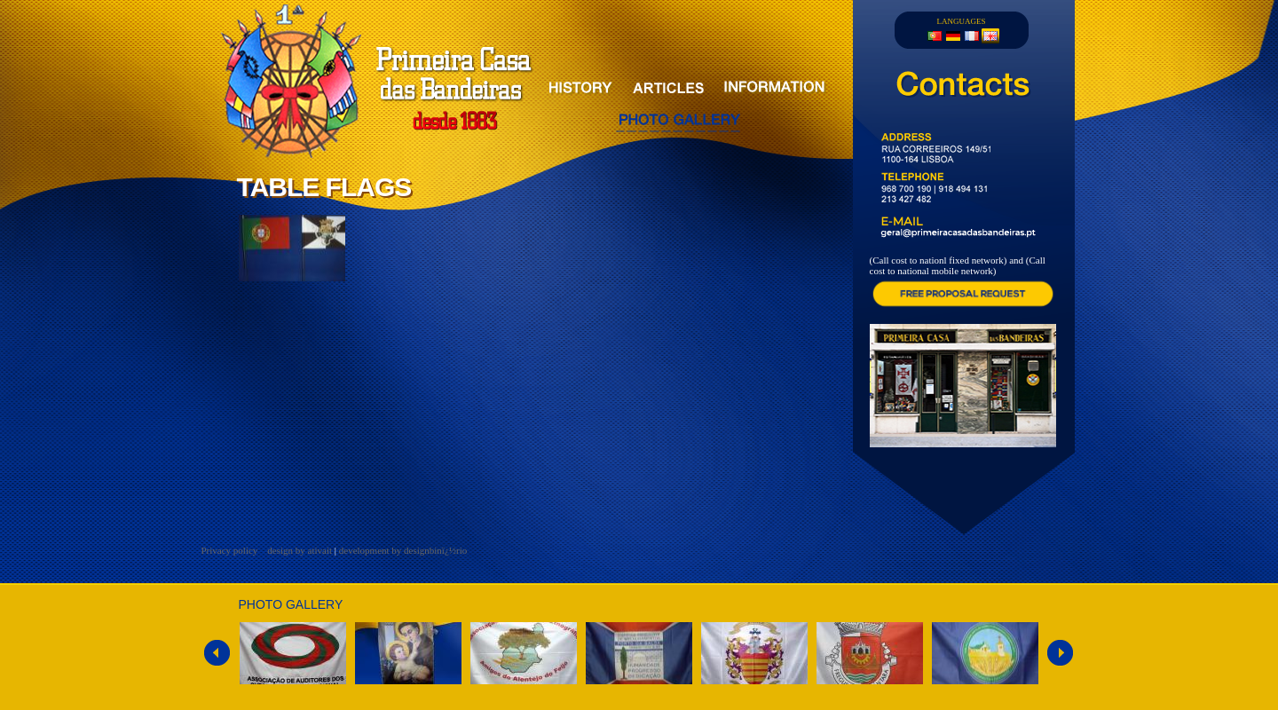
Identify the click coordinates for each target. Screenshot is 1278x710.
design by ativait (299, 550)
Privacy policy (231, 550)
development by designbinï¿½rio (403, 550)
